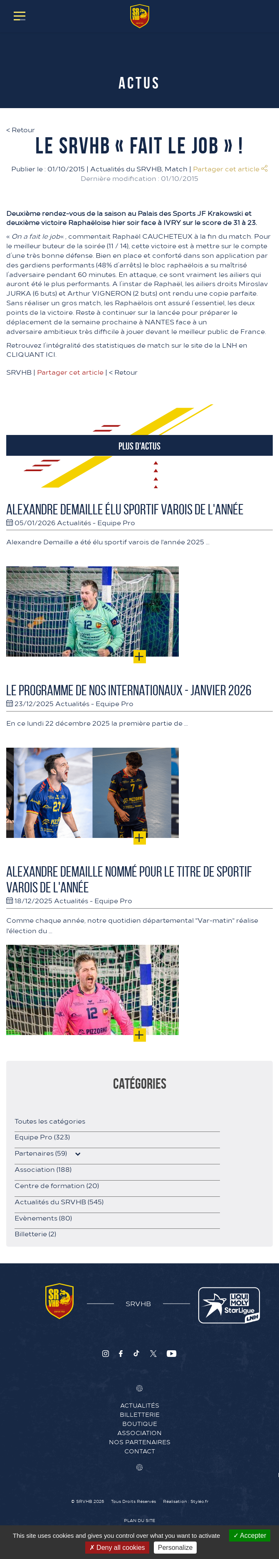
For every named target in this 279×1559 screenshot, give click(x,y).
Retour (20, 129)
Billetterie (35, 1233)
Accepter (250, 1535)
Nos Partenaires (139, 1442)
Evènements (43, 1217)
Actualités (74, 522)
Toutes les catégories (50, 1120)
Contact (139, 1451)
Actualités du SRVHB (126, 168)
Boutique (139, 1423)
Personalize (175, 1547)
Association (43, 1169)
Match (176, 168)
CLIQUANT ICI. (31, 353)
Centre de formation (57, 1185)
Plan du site (139, 1520)
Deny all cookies (117, 1547)
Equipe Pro (116, 522)
